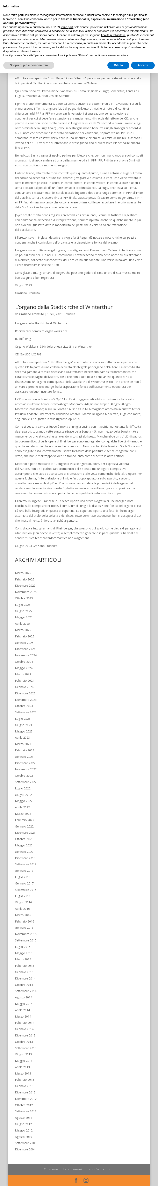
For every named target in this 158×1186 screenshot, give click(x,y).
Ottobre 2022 (24, 776)
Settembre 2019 (25, 864)
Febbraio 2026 (24, 579)
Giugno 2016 (23, 902)
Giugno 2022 (23, 795)
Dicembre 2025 (25, 585)
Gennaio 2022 (24, 826)
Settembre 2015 (25, 940)
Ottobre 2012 (24, 1105)
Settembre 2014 (25, 991)
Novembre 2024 (26, 655)
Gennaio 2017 (24, 883)
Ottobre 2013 (24, 1042)
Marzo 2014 (23, 1016)
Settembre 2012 (25, 1111)
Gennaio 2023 (24, 757)
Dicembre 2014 (25, 978)
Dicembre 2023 (25, 693)
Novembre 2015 (26, 934)
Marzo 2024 (23, 674)
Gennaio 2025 (24, 643)
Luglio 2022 (22, 788)
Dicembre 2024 (25, 649)
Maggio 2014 (24, 1004)
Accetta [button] (143, 1178)
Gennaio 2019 (24, 871)
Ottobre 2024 (24, 662)
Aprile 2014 (22, 1010)
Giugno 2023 (23, 725)
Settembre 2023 (25, 712)
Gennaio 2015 (24, 972)
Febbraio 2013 (24, 1080)
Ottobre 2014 (24, 985)
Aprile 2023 (22, 737)
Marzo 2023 (23, 744)
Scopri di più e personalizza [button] (29, 1178)
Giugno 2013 (23, 1054)
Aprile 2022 (22, 807)
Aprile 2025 (22, 623)
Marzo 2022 (23, 814)
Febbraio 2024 (24, 680)
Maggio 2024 (24, 668)
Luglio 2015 (22, 947)
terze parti (67, 1140)
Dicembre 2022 (25, 763)
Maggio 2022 (24, 801)
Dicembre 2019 (25, 858)
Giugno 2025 (23, 611)
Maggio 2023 (24, 731)
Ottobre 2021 (24, 839)
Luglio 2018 (22, 877)
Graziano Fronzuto (31, 38)
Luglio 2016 (22, 896)
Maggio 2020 (24, 845)
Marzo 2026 (23, 573)
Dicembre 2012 (25, 1092)
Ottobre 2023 (24, 706)
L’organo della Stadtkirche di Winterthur (64, 307)
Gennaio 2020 (24, 852)
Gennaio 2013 (24, 1086)
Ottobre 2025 (24, 598)
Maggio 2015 (24, 953)
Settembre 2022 (25, 782)
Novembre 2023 (26, 700)
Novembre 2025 (26, 592)
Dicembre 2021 (25, 832)
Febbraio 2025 (24, 636)
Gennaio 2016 (24, 928)
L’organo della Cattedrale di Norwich (59, 31)
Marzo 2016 (23, 915)
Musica (70, 38)
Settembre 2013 (25, 1048)
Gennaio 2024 (24, 687)
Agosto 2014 (23, 997)
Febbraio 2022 (24, 820)
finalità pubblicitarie (113, 1148)
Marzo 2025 (23, 630)
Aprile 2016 (22, 909)
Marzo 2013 (23, 1073)
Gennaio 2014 (24, 1029)
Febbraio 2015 (24, 966)
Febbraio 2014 (24, 1023)
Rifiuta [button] (118, 1178)
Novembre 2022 (26, 769)
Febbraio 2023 (24, 750)
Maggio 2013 (24, 1061)
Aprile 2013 (22, 1067)
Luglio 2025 (22, 605)
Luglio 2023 (22, 719)
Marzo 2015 (23, 959)
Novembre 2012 (26, 1099)
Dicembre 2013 (25, 1035)
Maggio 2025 (24, 617)
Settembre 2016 (25, 890)
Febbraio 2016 (24, 921)
